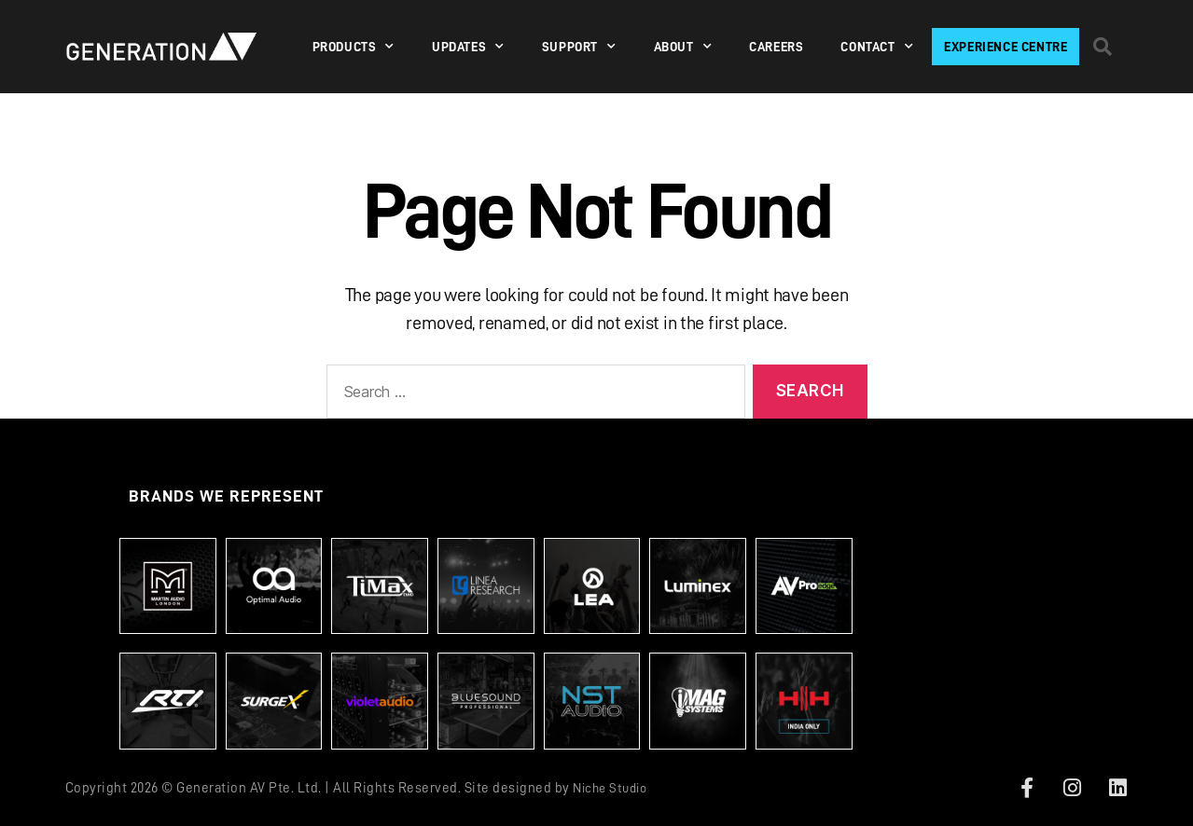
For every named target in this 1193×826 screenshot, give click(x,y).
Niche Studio (614, 788)
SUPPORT (579, 47)
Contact (876, 47)
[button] (1101, 46)
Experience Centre (1005, 46)
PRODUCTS (353, 47)
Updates (468, 47)
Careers (776, 46)
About (683, 47)
